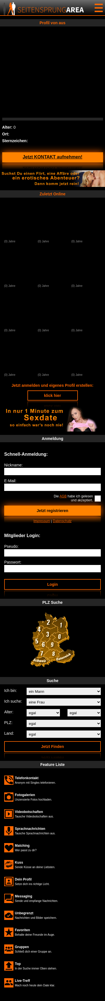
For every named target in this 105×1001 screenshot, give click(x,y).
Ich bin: (10, 690)
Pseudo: (11, 546)
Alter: (8, 712)
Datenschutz (62, 521)
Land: (9, 733)
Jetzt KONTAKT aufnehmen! (52, 157)
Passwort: (12, 562)
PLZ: (8, 722)
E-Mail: (10, 481)
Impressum (42, 521)
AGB (63, 496)
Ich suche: (13, 701)
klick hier (52, 395)
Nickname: (13, 465)
